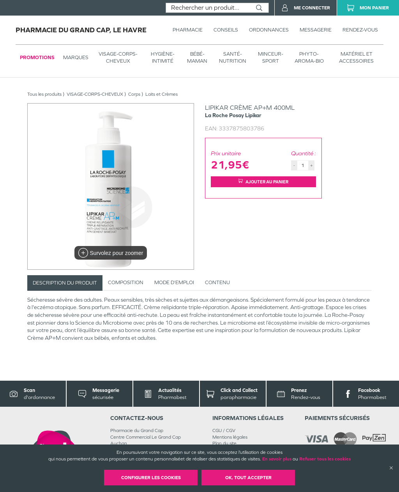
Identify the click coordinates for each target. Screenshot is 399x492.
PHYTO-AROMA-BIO (309, 57)
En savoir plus (276, 459)
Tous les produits (44, 94)
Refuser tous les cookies (325, 459)
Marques (75, 57)
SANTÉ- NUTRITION (232, 57)
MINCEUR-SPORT (270, 57)
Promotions (37, 57)
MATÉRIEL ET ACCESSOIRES (356, 57)
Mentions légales (229, 437)
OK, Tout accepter (248, 477)
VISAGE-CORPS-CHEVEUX (118, 57)
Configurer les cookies (151, 477)
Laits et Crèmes (161, 94)
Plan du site (224, 443)
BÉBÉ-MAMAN (197, 57)
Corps (134, 94)
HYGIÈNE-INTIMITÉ (163, 57)
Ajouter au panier (263, 181)
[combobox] (208, 8)
